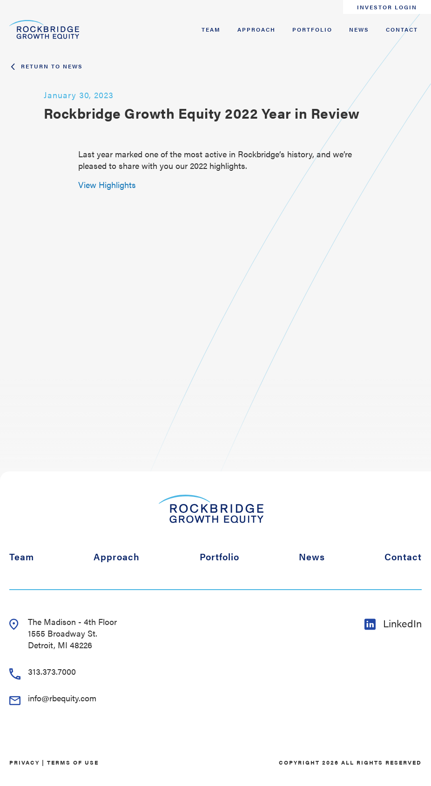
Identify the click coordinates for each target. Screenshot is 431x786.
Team (211, 29)
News (359, 29)
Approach (256, 29)
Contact (402, 29)
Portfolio (312, 29)
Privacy (24, 762)
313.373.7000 (42, 671)
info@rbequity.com (52, 698)
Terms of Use (73, 762)
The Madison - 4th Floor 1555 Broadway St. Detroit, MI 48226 (63, 633)
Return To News (46, 66)
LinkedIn (393, 623)
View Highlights (107, 184)
